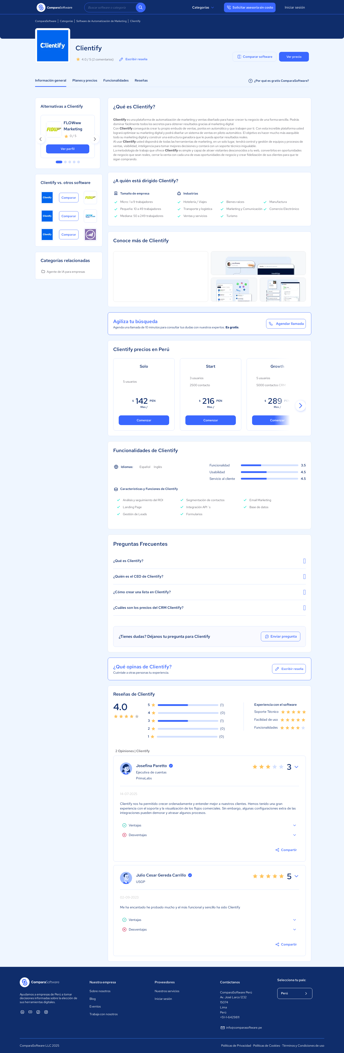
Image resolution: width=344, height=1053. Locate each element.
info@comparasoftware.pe (241, 1027)
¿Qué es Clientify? (209, 560)
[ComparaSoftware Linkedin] (22, 1012)
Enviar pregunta (280, 636)
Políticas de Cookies (266, 1046)
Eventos (95, 1006)
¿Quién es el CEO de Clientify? (209, 576)
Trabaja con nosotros (104, 1014)
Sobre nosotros (100, 991)
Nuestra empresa (103, 982)
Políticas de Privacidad (236, 1046)
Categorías (203, 7)
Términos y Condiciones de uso (303, 1046)
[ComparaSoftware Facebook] (38, 1012)
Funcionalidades (116, 80)
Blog (93, 999)
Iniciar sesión (295, 7)
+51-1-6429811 (229, 1017)
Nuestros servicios (167, 991)
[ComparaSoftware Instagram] (46, 1012)
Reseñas (141, 80)
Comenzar (210, 420)
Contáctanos (230, 982)
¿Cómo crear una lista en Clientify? (209, 592)
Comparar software (254, 56)
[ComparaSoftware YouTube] (30, 1012)
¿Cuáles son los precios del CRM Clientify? (209, 607)
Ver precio (294, 57)
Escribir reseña (132, 59)
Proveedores (165, 982)
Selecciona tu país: (291, 980)
